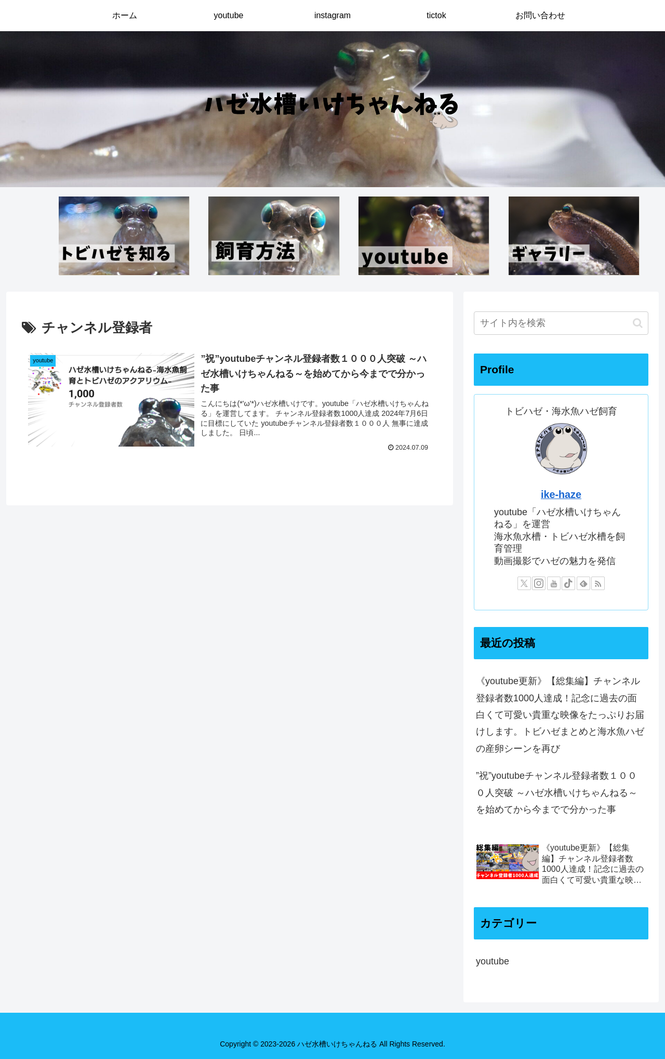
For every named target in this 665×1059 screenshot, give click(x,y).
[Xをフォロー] (524, 583)
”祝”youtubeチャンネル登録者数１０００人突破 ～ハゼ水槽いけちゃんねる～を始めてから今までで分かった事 (556, 792)
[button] (638, 323)
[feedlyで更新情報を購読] (583, 583)
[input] (561, 323)
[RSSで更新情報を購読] (598, 583)
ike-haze (561, 494)
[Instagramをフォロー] (539, 583)
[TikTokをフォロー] (568, 583)
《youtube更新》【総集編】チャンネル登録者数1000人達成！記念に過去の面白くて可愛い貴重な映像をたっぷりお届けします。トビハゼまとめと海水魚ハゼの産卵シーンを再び (560, 715)
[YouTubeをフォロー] (554, 583)
